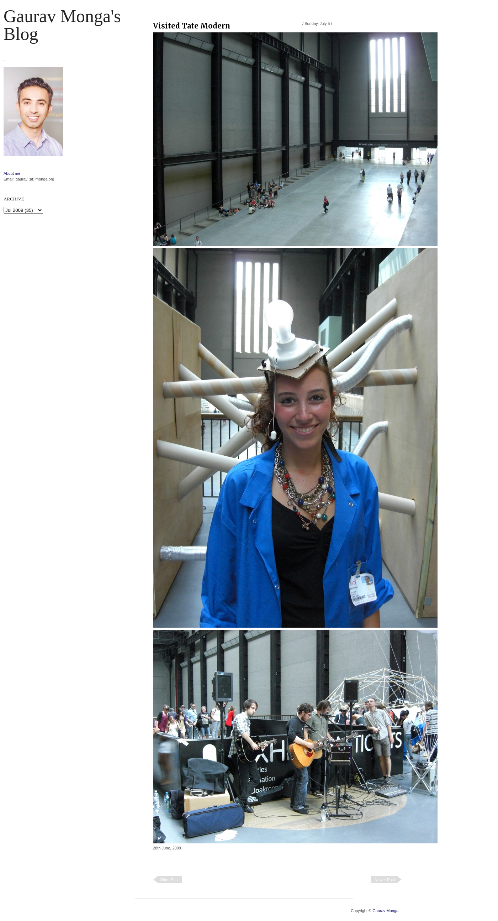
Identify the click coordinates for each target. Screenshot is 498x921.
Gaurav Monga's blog (62, 25)
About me (12, 173)
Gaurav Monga (385, 911)
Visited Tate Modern (191, 25)
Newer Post (385, 880)
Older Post (169, 880)
